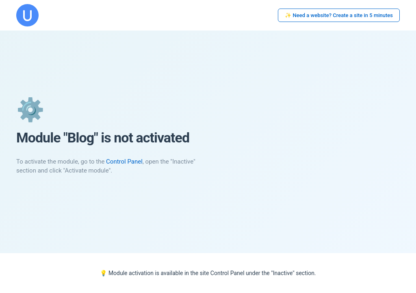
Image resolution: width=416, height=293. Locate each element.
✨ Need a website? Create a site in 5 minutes (339, 15)
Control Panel (124, 161)
